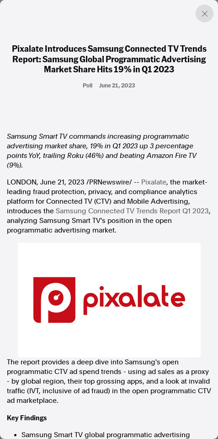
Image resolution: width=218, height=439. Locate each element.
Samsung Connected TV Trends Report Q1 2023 (132, 211)
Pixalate (153, 182)
